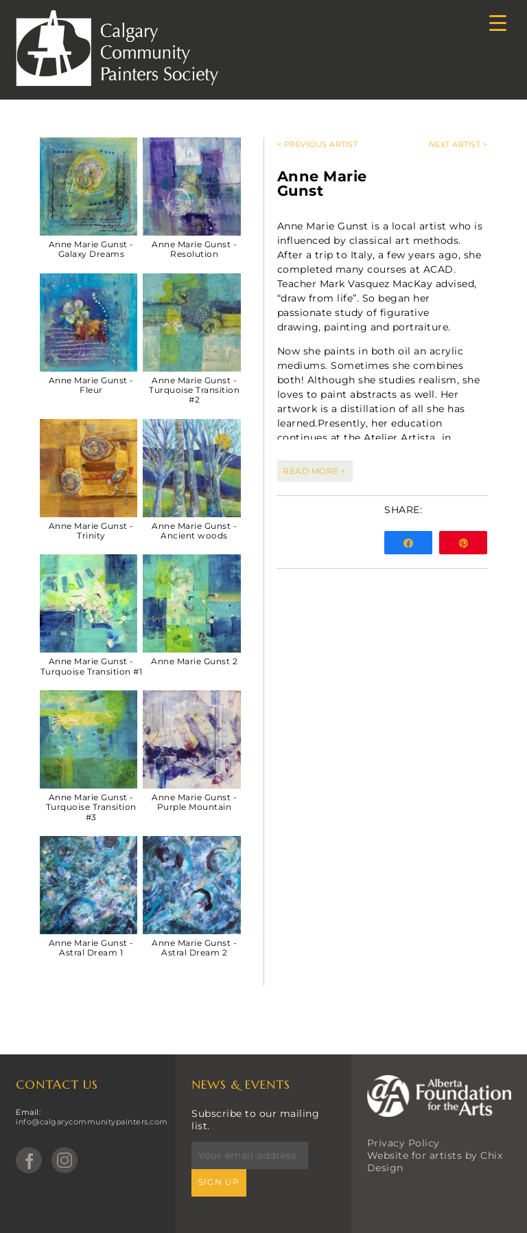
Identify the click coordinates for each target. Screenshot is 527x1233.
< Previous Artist (317, 144)
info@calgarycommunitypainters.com (92, 1122)
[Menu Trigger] (498, 22)
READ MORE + (315, 471)
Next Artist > (458, 144)
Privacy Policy (403, 1143)
